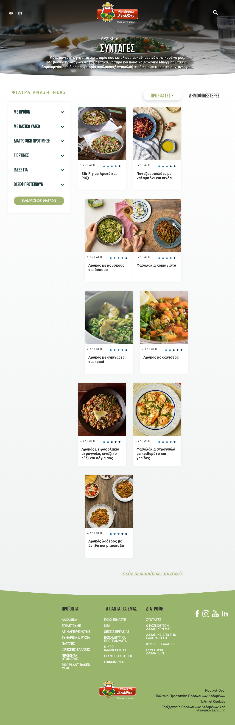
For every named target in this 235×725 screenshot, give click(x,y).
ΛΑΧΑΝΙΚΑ (69, 620)
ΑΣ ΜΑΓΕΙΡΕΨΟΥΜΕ (76, 632)
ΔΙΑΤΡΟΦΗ (154, 609)
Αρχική (108, 39)
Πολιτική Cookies (212, 702)
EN (20, 13)
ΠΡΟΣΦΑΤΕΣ (166, 97)
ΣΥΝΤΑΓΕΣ (153, 620)
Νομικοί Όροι (215, 691)
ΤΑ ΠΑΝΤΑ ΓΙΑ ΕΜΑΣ (119, 609)
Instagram (205, 614)
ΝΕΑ (107, 626)
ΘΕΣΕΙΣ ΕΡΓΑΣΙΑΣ (116, 632)
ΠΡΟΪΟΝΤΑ (70, 609)
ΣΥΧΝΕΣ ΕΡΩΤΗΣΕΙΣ (118, 656)
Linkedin (224, 614)
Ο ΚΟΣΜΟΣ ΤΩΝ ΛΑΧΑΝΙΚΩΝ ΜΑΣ (158, 628)
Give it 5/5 (119, 166)
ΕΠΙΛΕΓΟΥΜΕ (71, 626)
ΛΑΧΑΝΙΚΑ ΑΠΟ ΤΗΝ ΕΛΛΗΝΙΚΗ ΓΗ (161, 637)
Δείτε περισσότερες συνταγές (152, 574)
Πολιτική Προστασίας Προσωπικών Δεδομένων (190, 696)
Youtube (215, 614)
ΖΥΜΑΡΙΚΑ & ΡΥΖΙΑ (76, 638)
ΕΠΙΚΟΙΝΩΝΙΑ (114, 662)
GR (11, 13)
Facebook (197, 614)
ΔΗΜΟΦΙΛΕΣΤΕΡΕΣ (204, 96)
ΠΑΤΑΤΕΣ (68, 644)
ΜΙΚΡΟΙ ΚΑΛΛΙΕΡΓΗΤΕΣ (115, 649)
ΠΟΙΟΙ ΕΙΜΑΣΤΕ (115, 620)
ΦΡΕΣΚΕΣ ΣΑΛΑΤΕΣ (76, 650)
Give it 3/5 (112, 166)
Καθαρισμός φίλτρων (39, 201)
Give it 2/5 (108, 166)
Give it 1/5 (104, 166)
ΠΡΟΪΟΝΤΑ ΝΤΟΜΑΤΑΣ (70, 657)
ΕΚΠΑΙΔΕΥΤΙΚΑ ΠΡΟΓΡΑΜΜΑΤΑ (115, 640)
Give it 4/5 (116, 166)
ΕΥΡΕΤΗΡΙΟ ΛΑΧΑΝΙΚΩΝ (155, 652)
